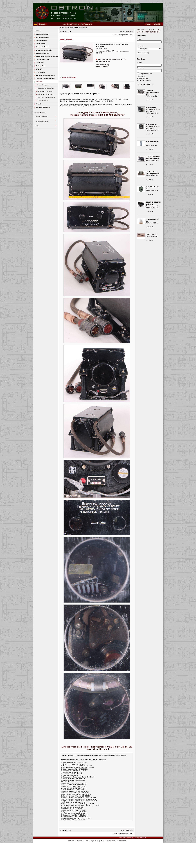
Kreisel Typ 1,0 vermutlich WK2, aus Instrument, (153, 109)
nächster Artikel (128, 35)
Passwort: (140, 68)
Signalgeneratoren (42, 37)
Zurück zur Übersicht (126, 31)
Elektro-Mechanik (42, 101)
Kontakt (148, 24)
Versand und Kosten (42, 116)
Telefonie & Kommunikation (45, 78)
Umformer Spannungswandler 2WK (152, 92)
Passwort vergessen (145, 80)
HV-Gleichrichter (151, 234)
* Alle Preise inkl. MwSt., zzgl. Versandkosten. (132, 837)
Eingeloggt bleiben (144, 73)
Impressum (94, 841)
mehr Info (150, 100)
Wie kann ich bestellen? (43, 121)
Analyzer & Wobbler (43, 47)
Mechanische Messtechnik (45, 88)
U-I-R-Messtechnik (42, 34)
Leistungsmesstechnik (44, 50)
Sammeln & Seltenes (43, 107)
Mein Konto (141, 59)
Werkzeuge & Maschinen (45, 94)
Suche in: (140, 46)
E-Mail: (139, 62)
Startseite (42, 24)
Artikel (139, 39)
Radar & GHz (40, 66)
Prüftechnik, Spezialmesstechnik (47, 56)
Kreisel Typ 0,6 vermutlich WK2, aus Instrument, (153, 126)
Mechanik (84, 27)
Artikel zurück (117, 35)
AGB (102, 841)
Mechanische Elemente (44, 91)
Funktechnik (40, 63)
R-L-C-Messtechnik (42, 53)
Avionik (38, 104)
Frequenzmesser (41, 40)
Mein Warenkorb (86, 24)
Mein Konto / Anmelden (71, 24)
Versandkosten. (102, 67)
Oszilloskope (40, 44)
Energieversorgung (42, 59)
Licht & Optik (40, 72)
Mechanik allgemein (43, 85)
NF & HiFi (39, 69)
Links (37, 126)
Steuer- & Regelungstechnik (45, 75)
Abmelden (157, 24)
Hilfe (86, 841)
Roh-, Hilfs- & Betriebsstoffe (46, 97)
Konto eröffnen (143, 78)
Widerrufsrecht (122, 841)
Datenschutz (111, 841)
